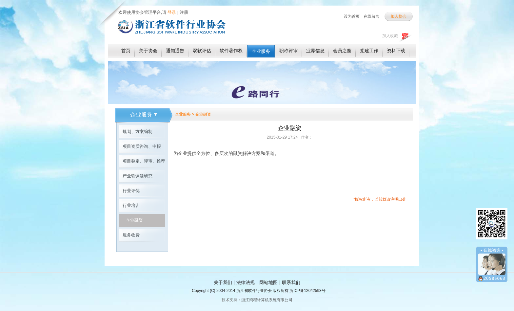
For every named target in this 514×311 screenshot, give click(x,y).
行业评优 (131, 190)
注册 (184, 12)
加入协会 (398, 16)
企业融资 (134, 220)
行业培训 (131, 205)
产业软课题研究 (137, 175)
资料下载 (396, 50)
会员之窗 (342, 50)
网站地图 (268, 282)
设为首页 (352, 16)
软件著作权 (231, 50)
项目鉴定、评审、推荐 (144, 161)
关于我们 (223, 282)
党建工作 (369, 50)
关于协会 (148, 50)
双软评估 (202, 50)
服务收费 (131, 235)
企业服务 (261, 51)
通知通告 (175, 50)
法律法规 (245, 282)
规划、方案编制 (137, 131)
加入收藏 (390, 35)
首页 (125, 50)
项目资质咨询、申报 (142, 146)
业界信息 (315, 50)
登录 (171, 12)
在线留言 (371, 16)
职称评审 (288, 50)
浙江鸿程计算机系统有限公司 (266, 300)
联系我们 (291, 282)
